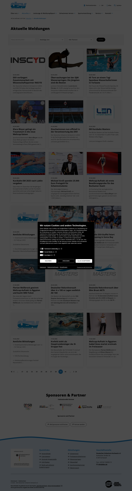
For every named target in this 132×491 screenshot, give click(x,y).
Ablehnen (48, 261)
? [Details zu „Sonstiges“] (54, 255)
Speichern (66, 261)
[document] (66, 235)
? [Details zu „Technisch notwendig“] (61, 248)
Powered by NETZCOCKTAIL (84, 267)
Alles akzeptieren (84, 261)
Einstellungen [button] (63, 267)
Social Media (48, 252)
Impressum (43, 267)
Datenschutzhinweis (53, 267)
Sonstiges (47, 255)
